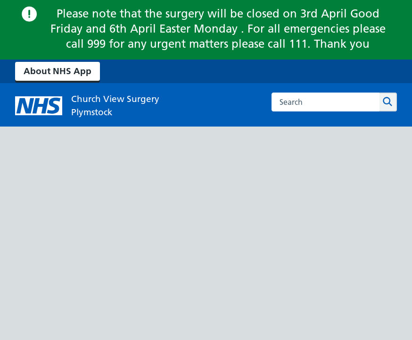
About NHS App (57, 71)
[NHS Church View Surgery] (87, 106)
